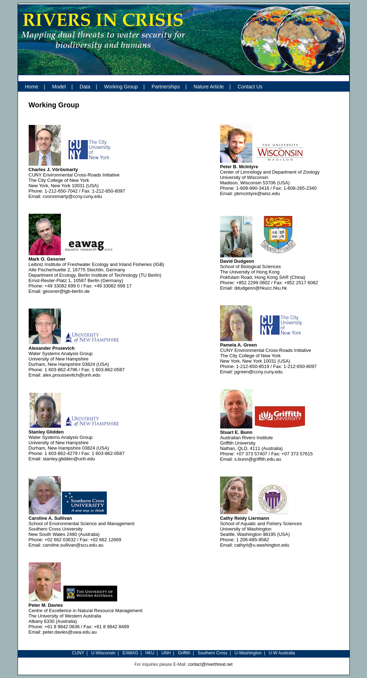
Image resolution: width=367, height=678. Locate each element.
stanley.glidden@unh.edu (69, 458)
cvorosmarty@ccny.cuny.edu (72, 196)
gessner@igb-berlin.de (66, 291)
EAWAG (130, 652)
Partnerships (166, 86)
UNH (166, 652)
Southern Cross (212, 652)
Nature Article (209, 86)
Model (59, 86)
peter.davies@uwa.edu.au (70, 632)
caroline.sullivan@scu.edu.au (73, 545)
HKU (149, 652)
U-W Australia (282, 652)
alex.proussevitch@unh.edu (71, 375)
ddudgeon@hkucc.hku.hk (260, 288)
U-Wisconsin (103, 652)
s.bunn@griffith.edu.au (257, 459)
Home (31, 86)
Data (85, 86)
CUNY (78, 652)
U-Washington (248, 652)
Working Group (121, 86)
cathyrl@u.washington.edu (261, 545)
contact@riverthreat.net (210, 664)
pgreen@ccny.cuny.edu (258, 371)
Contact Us (250, 86)
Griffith (184, 652)
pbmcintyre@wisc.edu (257, 193)
